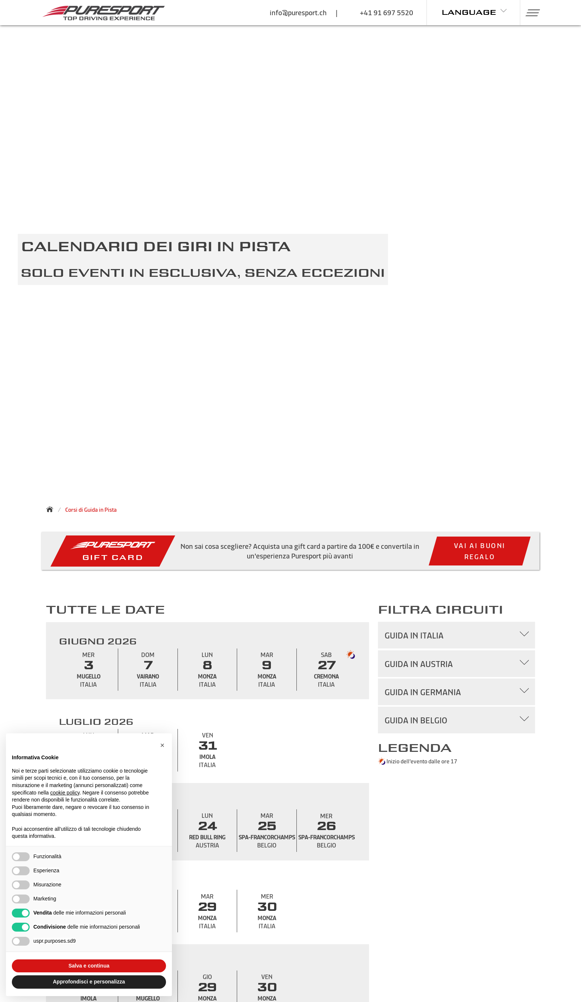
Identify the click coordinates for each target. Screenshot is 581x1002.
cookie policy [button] (65, 793)
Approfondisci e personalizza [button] (89, 982)
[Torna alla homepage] (52, 509)
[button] (530, 12)
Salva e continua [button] (89, 966)
